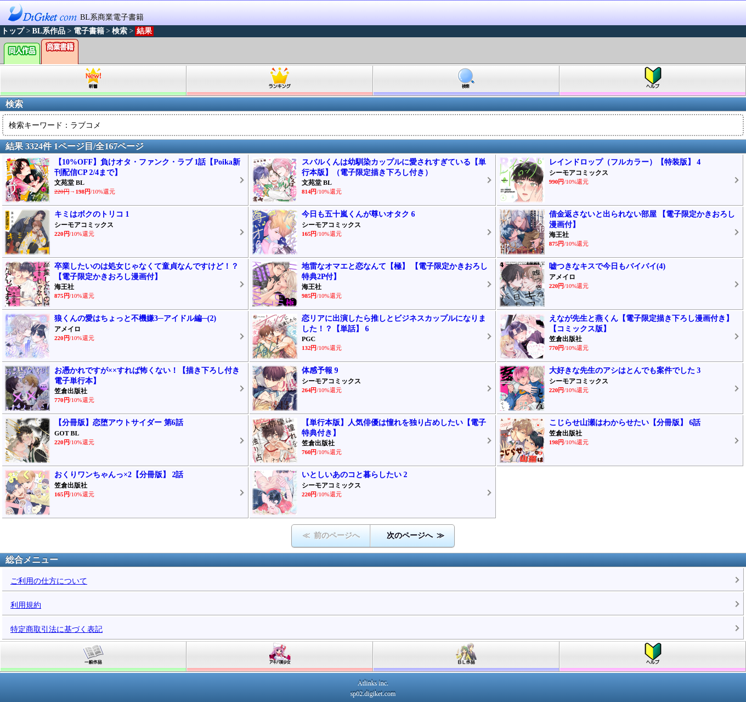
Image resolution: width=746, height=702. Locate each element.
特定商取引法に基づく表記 (56, 629)
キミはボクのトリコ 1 (91, 214)
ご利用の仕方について (48, 581)
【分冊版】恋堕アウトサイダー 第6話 (118, 422)
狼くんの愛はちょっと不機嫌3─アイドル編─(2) (135, 318)
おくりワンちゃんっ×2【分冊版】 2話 (118, 475)
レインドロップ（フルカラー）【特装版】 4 (625, 162)
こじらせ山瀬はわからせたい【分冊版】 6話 (625, 422)
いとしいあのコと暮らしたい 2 (355, 475)
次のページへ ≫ (415, 535)
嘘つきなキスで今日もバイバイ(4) (607, 266)
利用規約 (25, 605)
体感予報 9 (320, 370)
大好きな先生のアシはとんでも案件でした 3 (625, 370)
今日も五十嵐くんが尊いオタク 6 (358, 214)
